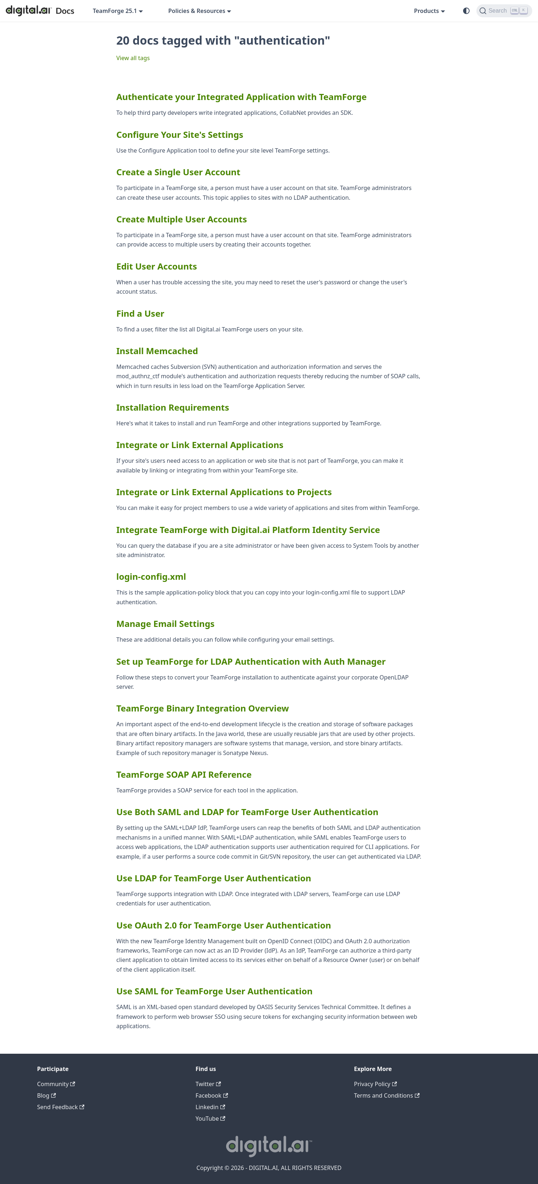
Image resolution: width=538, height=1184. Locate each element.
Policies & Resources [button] (196, 11)
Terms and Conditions (387, 1095)
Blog (46, 1095)
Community (56, 1084)
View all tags (133, 58)
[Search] (504, 10)
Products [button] (426, 11)
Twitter (208, 1084)
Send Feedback (60, 1107)
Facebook (212, 1095)
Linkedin (210, 1107)
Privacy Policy (375, 1084)
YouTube (210, 1118)
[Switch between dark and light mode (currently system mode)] (466, 11)
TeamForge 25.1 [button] (115, 11)
